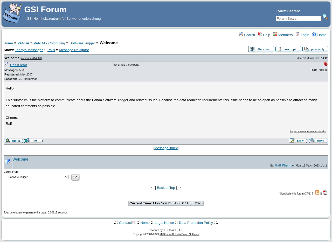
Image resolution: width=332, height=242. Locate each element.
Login (302, 35)
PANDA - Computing (49, 43)
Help (264, 35)
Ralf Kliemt (18, 65)
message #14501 (31, 58)
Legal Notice (164, 223)
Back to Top (166, 188)
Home (319, 35)
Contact (125, 223)
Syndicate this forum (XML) (296, 193)
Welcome (11, 58)
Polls (51, 50)
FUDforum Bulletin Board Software (179, 234)
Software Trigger (82, 43)
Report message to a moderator (308, 131)
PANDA (23, 43)
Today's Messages (29, 50)
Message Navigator (74, 50)
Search (247, 35)
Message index (166, 148)
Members (283, 35)
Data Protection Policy (196, 223)
